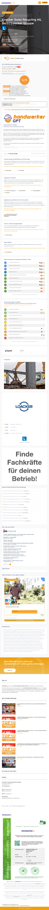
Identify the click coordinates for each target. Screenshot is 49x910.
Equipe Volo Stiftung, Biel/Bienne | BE (14, 334)
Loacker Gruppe (8, 234)
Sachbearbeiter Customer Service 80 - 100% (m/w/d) (14, 546)
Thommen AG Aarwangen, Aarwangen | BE (15, 315)
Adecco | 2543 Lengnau (8, 541)
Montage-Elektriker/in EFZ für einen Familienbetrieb (14, 551)
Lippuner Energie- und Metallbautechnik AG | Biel (13, 535)
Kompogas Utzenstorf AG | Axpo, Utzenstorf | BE (16, 337)
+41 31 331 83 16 (6, 36)
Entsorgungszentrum (8, 12)
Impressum (13, 905)
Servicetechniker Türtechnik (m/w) (10, 557)
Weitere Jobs (7, 564)
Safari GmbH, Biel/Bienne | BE (13, 318)
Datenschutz (6, 905)
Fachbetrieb (21, 170)
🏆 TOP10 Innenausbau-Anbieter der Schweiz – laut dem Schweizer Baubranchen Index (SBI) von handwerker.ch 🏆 (31, 718)
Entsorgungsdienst (35, 190)
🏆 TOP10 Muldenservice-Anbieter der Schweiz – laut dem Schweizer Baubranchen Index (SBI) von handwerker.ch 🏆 (32, 731)
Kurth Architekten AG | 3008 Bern (10, 544)
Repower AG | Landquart (8, 538)
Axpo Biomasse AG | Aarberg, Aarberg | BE (15, 321)
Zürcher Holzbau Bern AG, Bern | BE (14, 268)
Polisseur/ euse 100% (7, 540)
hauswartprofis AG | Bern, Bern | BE (14, 262)
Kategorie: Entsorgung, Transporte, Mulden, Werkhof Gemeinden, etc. (17, 15)
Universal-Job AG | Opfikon (9, 547)
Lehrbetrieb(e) (7, 170)
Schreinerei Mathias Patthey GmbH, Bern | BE (15, 281)
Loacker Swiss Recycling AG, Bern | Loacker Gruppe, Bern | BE (18, 331)
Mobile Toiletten (21, 190)
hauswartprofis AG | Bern (13, 607)
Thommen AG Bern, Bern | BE (13, 312)
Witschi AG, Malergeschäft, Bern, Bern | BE (15, 284)
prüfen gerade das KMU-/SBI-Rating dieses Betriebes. (22, 109)
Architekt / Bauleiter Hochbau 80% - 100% (12, 549)
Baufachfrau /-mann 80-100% (9, 537)
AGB (18, 905)
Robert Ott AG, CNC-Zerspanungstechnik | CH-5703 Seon (15, 555)
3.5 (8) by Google (24, 153)
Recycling (6, 192)
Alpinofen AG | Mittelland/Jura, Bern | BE (15, 290)
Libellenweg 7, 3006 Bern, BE (17, 36)
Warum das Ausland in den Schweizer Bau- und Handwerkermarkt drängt (30, 757)
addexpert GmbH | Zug (8, 561)
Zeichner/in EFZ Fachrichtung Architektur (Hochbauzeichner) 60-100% (18, 543)
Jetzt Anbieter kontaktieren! (24, 908)
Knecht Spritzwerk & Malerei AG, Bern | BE (15, 287)
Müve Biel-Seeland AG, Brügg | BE (14, 309)
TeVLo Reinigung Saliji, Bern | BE (13, 278)
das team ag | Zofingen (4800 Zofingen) (11, 552)
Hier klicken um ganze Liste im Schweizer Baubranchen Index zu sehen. (24, 294)
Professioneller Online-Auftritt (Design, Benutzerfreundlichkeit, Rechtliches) (10, 215)
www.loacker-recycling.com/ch (10, 37)
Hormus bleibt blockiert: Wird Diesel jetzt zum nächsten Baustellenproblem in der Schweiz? (31, 704)
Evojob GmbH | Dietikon (8, 558)
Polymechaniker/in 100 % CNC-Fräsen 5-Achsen (13, 554)
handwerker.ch (18, 881)
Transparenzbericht (25, 905)
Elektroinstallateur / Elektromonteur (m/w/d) (13, 560)
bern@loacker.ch (30, 36)
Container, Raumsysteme (9, 190)
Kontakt (9, 670)
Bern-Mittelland (8, 252)
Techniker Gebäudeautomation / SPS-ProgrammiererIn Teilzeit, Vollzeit (18, 534)
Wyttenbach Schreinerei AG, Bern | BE (14, 265)
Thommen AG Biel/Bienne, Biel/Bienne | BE (15, 328)
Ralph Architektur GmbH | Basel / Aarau (11, 550)
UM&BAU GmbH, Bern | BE (13, 271)
